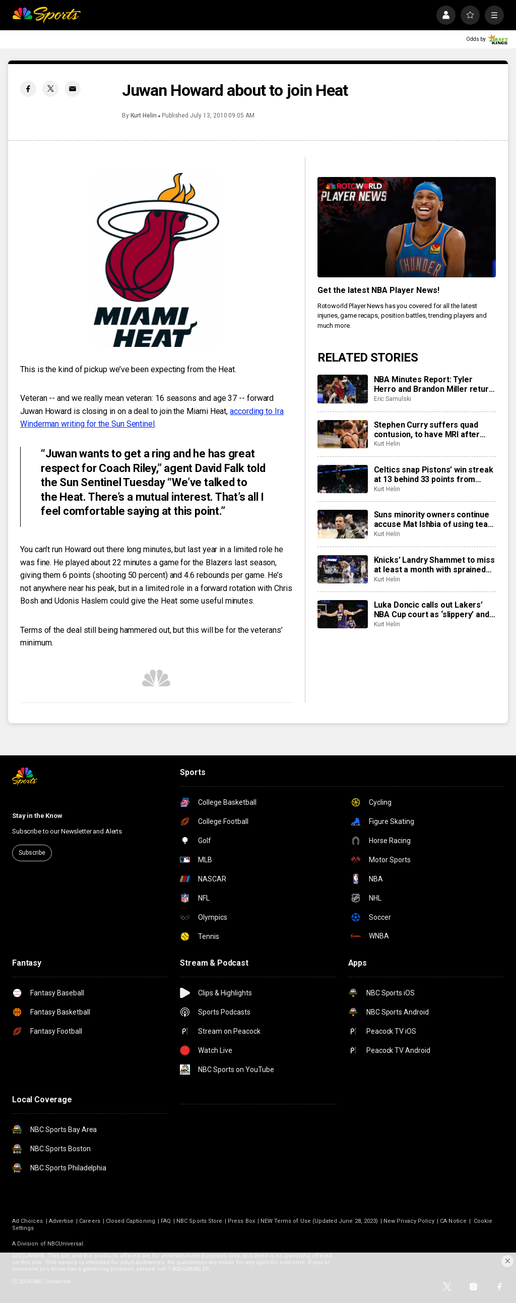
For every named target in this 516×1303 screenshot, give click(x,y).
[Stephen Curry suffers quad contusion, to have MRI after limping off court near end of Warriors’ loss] (342, 434)
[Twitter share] (50, 89)
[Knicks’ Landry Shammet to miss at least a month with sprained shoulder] (342, 569)
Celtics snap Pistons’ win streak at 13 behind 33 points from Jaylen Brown (433, 474)
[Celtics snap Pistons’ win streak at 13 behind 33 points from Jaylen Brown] (342, 479)
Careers (89, 1221)
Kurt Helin (144, 115)
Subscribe (32, 852)
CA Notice (453, 1221)
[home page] (46, 15)
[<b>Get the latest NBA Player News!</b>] (406, 227)
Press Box (241, 1221)
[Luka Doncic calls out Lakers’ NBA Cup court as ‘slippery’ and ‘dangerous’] (342, 614)
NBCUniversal (65, 1243)
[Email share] (72, 89)
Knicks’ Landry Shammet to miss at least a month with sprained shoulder (434, 564)
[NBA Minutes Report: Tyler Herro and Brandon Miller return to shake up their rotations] (342, 389)
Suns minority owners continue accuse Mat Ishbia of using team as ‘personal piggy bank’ (434, 519)
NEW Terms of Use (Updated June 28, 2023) (319, 1221)
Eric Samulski (392, 398)
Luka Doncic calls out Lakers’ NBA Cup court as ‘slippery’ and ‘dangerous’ (431, 609)
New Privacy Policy (408, 1221)
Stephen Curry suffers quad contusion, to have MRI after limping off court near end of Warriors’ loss (428, 429)
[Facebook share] (28, 89)
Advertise (61, 1221)
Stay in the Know (37, 815)
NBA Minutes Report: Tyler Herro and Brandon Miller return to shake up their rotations (433, 384)
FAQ (166, 1221)
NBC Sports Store (199, 1221)
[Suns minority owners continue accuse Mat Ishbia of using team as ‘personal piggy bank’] (342, 524)
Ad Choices (27, 1221)
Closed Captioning (130, 1221)
